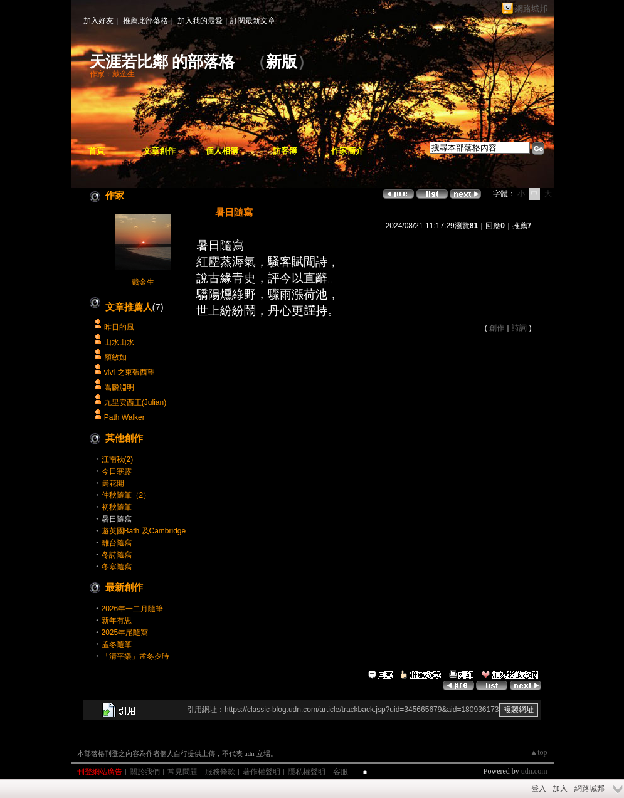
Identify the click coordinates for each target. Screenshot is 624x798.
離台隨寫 (117, 542)
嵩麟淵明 (119, 387)
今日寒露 (117, 471)
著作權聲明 (261, 771)
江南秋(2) (118, 459)
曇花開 (113, 483)
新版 (281, 61)
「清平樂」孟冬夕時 (135, 656)
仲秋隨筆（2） (126, 495)
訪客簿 (285, 150)
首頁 (96, 150)
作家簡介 (347, 150)
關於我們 (145, 771)
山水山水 (119, 342)
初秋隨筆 (117, 507)
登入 (538, 788)
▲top (538, 752)
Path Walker (124, 417)
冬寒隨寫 (117, 566)
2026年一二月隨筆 (133, 608)
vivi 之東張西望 (129, 372)
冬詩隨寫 (117, 554)
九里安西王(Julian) (135, 402)
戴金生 (143, 282)
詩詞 (519, 327)
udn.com (534, 771)
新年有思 (117, 620)
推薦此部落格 (145, 20)
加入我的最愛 (200, 20)
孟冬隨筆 (117, 644)
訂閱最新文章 (252, 20)
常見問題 (182, 771)
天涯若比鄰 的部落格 (162, 61)
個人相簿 (222, 150)
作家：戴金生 (112, 74)
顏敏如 (115, 357)
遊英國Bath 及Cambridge (144, 531)
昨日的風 (119, 327)
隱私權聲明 (306, 771)
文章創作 (159, 150)
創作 (496, 327)
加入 (560, 788)
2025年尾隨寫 (125, 632)
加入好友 (98, 20)
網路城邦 (531, 8)
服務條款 (220, 771)
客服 (340, 771)
